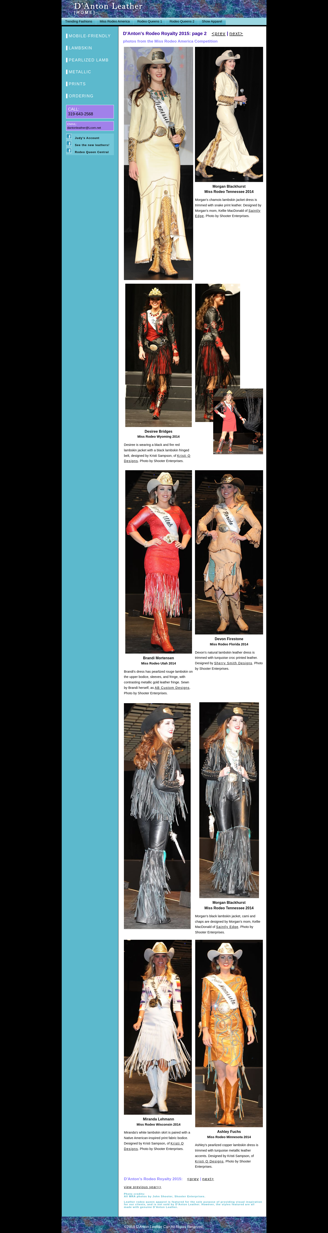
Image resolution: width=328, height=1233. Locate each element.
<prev (219, 33)
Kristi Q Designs (209, 1161)
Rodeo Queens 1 (149, 21)
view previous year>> (142, 1187)
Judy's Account (87, 138)
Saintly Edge (227, 927)
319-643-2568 (80, 114)
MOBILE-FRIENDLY (90, 36)
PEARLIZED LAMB (89, 60)
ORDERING (81, 96)
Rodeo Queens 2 (181, 21)
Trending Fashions (78, 21)
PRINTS (77, 84)
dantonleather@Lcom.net (84, 127)
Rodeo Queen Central (92, 152)
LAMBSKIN (80, 48)
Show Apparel (212, 21)
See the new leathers (92, 145)
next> (236, 33)
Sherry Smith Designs (233, 663)
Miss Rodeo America (115, 21)
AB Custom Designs (172, 688)
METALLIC (80, 72)
